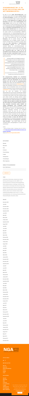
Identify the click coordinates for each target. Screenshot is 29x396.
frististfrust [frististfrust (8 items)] (20, 184)
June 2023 (5, 228)
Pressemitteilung (6, 152)
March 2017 (5, 336)
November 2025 (6, 202)
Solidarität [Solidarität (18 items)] (14, 190)
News (4, 147)
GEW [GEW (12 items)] (23, 184)
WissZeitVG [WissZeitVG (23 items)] (13, 195)
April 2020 (4, 287)
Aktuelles (4, 143)
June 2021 (5, 268)
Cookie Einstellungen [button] (20, 390)
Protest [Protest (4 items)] (10, 190)
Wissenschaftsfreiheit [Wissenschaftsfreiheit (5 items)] (21, 194)
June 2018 (5, 320)
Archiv (4, 372)
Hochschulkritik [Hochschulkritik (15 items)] (6, 185)
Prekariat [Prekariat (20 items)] (4, 190)
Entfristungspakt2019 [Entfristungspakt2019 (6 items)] (20, 182)
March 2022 (5, 254)
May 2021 (4, 270)
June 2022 (5, 248)
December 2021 (6, 259)
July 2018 (4, 318)
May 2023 (4, 230)
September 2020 (6, 281)
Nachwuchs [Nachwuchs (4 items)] (16, 187)
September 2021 (6, 263)
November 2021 (6, 261)
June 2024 (5, 213)
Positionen (5, 382)
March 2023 (5, 235)
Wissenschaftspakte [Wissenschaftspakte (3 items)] (7, 195)
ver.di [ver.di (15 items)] (11, 194)
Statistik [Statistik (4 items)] (18, 190)
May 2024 (4, 215)
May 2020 (4, 285)
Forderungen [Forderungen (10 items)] (15, 184)
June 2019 (5, 303)
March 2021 (5, 272)
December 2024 (6, 206)
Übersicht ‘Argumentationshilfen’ (13, 132)
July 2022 (4, 246)
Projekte (4, 154)
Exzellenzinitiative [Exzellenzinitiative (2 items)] (9, 184)
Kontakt (4, 371)
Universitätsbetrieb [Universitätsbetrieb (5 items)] (6, 194)
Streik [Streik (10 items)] (21, 190)
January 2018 (5, 327)
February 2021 (5, 274)
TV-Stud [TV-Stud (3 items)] (21, 192)
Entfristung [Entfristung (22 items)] (13, 182)
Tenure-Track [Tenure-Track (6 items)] (15, 192)
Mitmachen (5, 145)
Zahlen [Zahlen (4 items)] (17, 195)
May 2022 (4, 250)
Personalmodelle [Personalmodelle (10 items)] (10, 189)
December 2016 (6, 340)
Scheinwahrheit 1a (6, 89)
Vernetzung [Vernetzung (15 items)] (15, 194)
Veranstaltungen (6, 158)
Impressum (5, 367)
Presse (4, 369)
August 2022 (5, 243)
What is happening (6, 389)
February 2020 (5, 292)
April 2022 (4, 252)
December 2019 (6, 296)
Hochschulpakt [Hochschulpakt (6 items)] (12, 185)
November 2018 (6, 314)
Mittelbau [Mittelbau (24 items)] (4, 187)
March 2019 (5, 309)
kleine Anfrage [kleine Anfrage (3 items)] (19, 185)
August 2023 (5, 224)
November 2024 (6, 208)
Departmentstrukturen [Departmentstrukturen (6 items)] (7, 182)
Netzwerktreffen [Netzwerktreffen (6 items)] (21, 187)
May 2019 (4, 305)
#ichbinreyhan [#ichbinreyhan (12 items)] (11, 179)
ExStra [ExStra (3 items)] (4, 184)
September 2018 (6, 316)
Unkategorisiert (5, 156)
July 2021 (4, 265)
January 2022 (5, 257)
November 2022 (6, 239)
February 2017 (5, 338)
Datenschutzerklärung (7, 368)
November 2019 (6, 298)
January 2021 (5, 276)
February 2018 (5, 325)
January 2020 (5, 294)
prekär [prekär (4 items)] (8, 190)
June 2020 (5, 283)
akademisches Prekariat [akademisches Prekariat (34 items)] (18, 179)
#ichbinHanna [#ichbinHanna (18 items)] (5, 179)
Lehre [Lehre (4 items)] (24, 185)
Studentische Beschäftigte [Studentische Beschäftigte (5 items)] (8, 192)
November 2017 (6, 329)
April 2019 (4, 307)
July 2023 (4, 226)
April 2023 (4, 232)
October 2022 (5, 241)
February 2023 (5, 237)
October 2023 (5, 219)
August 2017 (5, 331)
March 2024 (5, 217)
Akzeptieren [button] (20, 392)
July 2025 (4, 204)
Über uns (4, 365)
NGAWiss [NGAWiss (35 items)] (4, 189)
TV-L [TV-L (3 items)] (19, 192)
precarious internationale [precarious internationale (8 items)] (18, 189)
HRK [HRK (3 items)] (16, 185)
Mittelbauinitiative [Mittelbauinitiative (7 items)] (10, 187)
